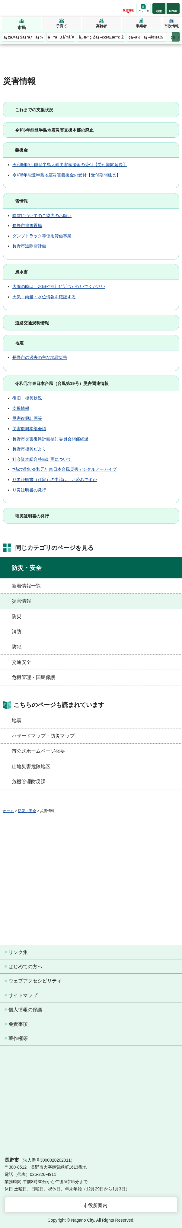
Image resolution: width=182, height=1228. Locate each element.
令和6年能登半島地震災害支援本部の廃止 (54, 130)
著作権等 (18, 1038)
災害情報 (21, 601)
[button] (159, 8)
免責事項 (18, 1024)
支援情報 (20, 408)
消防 (16, 631)
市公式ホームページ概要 (38, 751)
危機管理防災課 (29, 781)
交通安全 (21, 662)
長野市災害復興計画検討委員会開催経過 (50, 439)
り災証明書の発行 (29, 489)
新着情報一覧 (26, 585)
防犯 (16, 646)
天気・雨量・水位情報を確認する (44, 296)
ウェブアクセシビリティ (35, 980)
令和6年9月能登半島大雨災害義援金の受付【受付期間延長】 (69, 164)
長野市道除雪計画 (29, 245)
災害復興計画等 (27, 418)
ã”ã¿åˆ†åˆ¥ (61, 37)
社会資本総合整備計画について (42, 459)
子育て (61, 26)
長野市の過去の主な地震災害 (39, 357)
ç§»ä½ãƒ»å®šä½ (147, 37)
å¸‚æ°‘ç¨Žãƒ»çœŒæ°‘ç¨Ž (101, 37)
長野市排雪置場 (27, 225)
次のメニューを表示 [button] (176, 37)
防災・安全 (26, 567)
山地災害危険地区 (31, 766)
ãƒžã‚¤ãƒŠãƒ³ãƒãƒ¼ (23, 37)
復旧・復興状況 (27, 398)
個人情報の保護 (25, 1009)
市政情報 (171, 26)
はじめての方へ (25, 966)
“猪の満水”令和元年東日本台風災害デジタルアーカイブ (64, 469)
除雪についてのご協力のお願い (42, 215)
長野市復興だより (29, 449)
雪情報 (21, 201)
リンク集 (18, 952)
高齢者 (101, 26)
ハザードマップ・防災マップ (43, 735)
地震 (19, 342)
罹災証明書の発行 (32, 516)
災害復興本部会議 (29, 428)
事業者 (141, 26)
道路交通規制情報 (32, 322)
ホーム (8, 811)
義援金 (21, 150)
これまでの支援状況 (34, 109)
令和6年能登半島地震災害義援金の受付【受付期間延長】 (66, 174)
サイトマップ (22, 995)
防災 (16, 616)
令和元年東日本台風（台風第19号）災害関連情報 (62, 383)
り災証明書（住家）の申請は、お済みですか (54, 479)
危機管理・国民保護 (33, 677)
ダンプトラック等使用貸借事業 (42, 235)
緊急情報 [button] (128, 10)
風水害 (21, 271)
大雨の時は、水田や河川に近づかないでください (58, 286)
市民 (22, 27)
